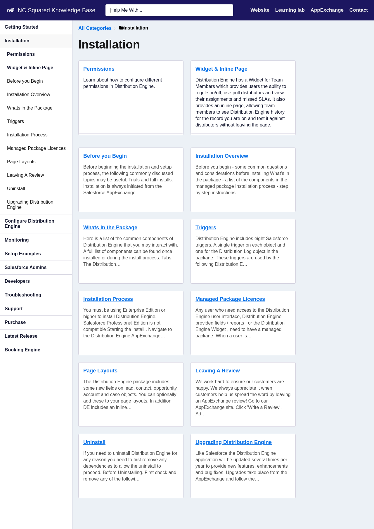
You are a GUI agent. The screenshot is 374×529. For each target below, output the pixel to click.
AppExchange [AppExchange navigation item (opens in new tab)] (328, 10)
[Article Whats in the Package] (36, 108)
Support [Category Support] (13, 308)
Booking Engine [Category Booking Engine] (22, 349)
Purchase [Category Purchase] (15, 322)
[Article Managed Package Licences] (36, 148)
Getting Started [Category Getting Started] (22, 27)
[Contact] (358, 10)
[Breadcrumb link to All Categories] (95, 28)
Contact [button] (358, 10)
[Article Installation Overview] (36, 94)
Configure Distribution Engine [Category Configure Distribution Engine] (29, 223)
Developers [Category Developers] (17, 281)
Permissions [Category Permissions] (21, 54)
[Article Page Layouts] (36, 162)
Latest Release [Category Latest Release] (21, 336)
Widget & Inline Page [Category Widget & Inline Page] (30, 67)
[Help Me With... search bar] (169, 10)
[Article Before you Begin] (36, 81)
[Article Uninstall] (36, 188)
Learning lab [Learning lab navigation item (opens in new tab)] (290, 10)
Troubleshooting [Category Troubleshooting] (23, 294)
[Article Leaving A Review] (36, 175)
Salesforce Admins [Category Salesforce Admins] (25, 267)
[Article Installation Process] (36, 135)
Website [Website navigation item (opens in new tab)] (260, 10)
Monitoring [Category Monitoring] (17, 239)
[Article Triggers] (36, 121)
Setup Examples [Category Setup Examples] (23, 253)
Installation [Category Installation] (17, 40)
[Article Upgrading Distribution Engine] (36, 204)
